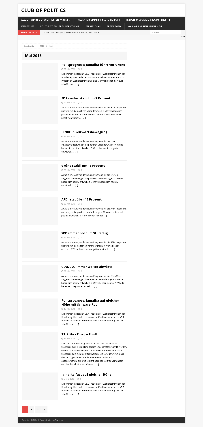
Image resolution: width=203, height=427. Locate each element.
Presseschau (92, 26)
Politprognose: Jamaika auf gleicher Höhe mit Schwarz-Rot (90, 302)
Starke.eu (59, 420)
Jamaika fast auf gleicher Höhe (86, 374)
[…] (77, 84)
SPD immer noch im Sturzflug (84, 233)
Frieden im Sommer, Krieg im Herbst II (148, 19)
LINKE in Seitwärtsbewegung (84, 132)
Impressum (27, 26)
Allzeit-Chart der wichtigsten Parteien (45, 19)
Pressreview (114, 26)
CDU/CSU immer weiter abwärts (86, 267)
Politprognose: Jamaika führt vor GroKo (93, 65)
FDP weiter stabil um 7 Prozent (86, 98)
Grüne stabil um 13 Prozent (83, 165)
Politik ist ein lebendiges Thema (59, 26)
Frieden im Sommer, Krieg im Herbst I (98, 19)
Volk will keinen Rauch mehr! (145, 26)
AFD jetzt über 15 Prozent (81, 199)
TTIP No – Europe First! (79, 334)
